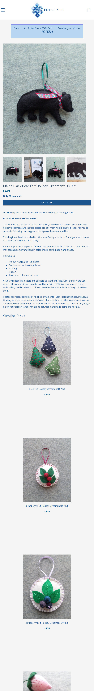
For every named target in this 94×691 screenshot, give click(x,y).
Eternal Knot (54, 9)
